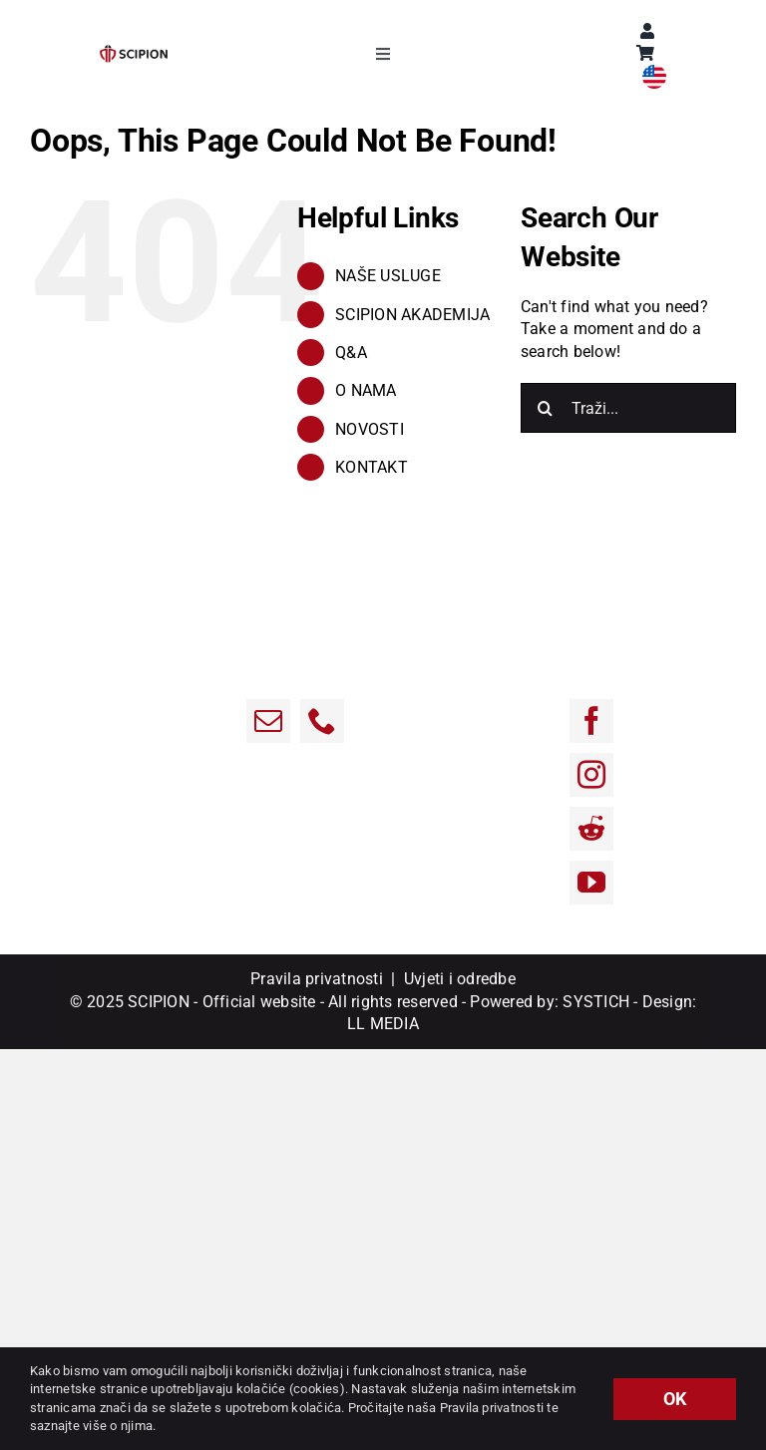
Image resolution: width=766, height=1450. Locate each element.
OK (674, 1398)
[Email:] (268, 721)
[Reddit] (591, 829)
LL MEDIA (383, 1023)
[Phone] (322, 721)
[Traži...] (628, 408)
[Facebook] (591, 721)
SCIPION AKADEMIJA (412, 314)
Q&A (351, 352)
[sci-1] (134, 52)
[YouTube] (591, 883)
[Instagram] (591, 775)
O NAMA (365, 390)
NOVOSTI (369, 429)
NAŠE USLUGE (388, 275)
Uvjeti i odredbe (460, 978)
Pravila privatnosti (316, 978)
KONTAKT (371, 467)
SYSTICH (596, 1001)
